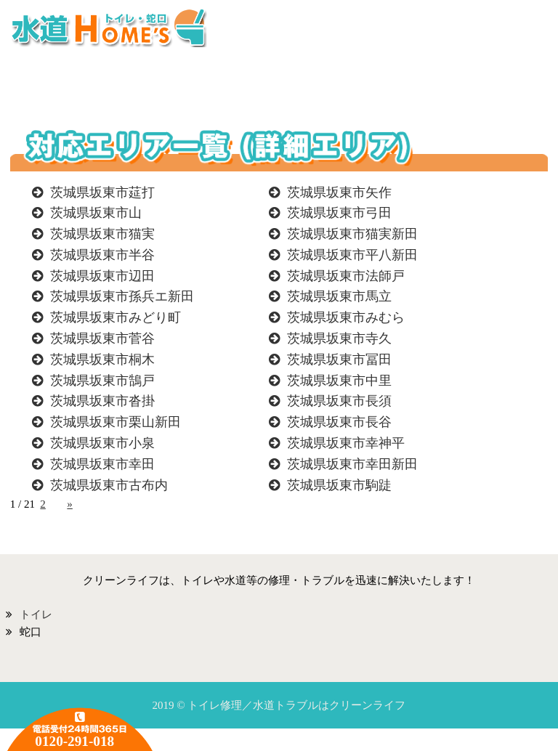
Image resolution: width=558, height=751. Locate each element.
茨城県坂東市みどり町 (115, 317)
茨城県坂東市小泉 (102, 443)
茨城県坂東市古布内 (109, 485)
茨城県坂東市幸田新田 (352, 464)
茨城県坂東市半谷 (102, 255)
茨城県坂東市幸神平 (346, 443)
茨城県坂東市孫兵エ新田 (122, 296)
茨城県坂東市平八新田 (352, 255)
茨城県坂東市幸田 (102, 464)
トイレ (36, 614)
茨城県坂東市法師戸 (346, 276)
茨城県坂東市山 (96, 213)
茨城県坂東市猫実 (102, 234)
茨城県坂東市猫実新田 (352, 234)
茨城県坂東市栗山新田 (115, 422)
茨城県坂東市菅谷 (102, 338)
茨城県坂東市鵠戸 (102, 380)
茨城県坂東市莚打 (102, 192)
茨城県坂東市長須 (339, 401)
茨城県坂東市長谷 (339, 422)
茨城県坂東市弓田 (339, 213)
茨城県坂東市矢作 (339, 192)
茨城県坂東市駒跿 (339, 485)
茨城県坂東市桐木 (102, 359)
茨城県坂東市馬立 (339, 296)
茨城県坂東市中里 (339, 380)
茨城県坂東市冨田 (339, 359)
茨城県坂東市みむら (346, 317)
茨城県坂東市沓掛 (102, 401)
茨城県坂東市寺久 (339, 338)
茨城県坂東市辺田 (102, 276)
